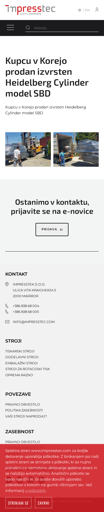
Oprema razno (19, 375)
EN (87, 10)
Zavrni (43, 503)
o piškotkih (35, 491)
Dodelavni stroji (22, 357)
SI (79, 10)
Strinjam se (18, 503)
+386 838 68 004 (26, 306)
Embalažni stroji (21, 363)
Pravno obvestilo (22, 404)
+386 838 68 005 (26, 312)
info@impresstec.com (34, 322)
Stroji (13, 341)
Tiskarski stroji (19, 351)
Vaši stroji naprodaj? (26, 416)
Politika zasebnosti (24, 410)
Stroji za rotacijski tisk (27, 369)
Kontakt (16, 274)
